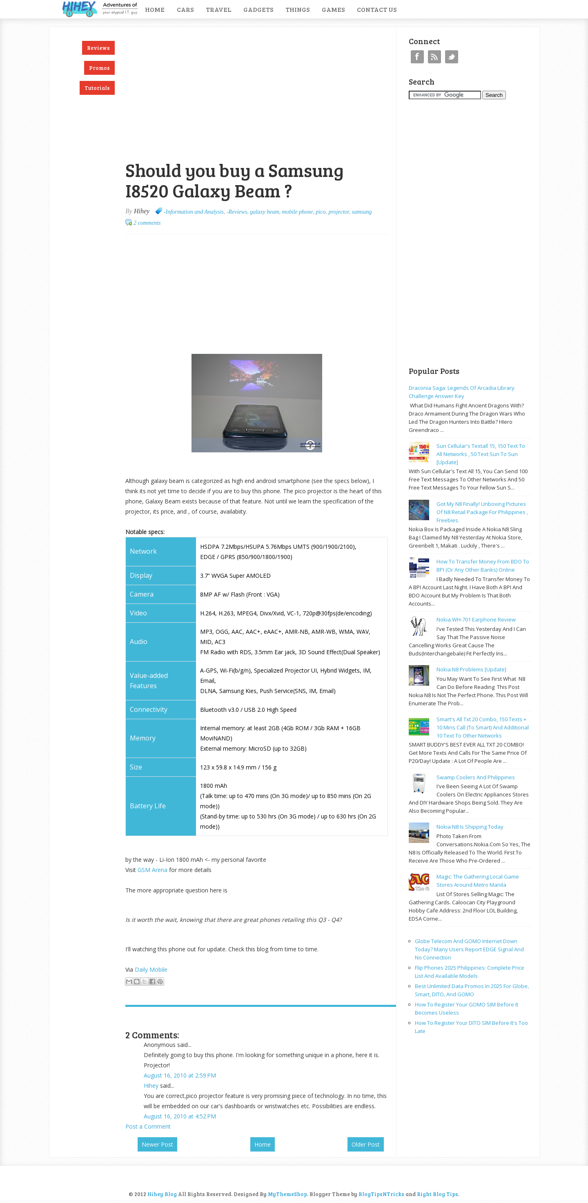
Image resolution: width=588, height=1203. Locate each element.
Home (155, 9)
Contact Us (376, 9)
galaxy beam (264, 212)
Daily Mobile (151, 969)
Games (333, 9)
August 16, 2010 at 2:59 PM (180, 1075)
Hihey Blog (162, 1194)
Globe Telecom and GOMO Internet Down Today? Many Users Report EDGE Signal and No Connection (469, 949)
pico (320, 212)
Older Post (366, 1144)
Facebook (417, 56)
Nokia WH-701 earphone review (476, 619)
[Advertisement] (220, 31)
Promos (99, 68)
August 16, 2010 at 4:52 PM (180, 1116)
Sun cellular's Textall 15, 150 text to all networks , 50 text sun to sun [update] (481, 454)
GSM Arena (152, 870)
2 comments (147, 223)
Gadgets (258, 9)
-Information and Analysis (194, 212)
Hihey (151, 1085)
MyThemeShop (287, 1194)
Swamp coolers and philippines (476, 777)
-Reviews (237, 212)
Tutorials (97, 88)
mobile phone (297, 212)
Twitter (451, 56)
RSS (434, 56)
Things (297, 9)
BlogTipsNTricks (381, 1194)
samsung (362, 212)
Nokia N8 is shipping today (470, 826)
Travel (218, 9)
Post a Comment (148, 1126)
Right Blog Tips (437, 1194)
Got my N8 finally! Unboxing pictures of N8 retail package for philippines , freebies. (482, 512)
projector (338, 212)
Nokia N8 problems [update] (471, 669)
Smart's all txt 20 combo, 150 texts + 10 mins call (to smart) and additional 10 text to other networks (483, 727)
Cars (185, 9)
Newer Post (157, 1144)
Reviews (98, 47)
